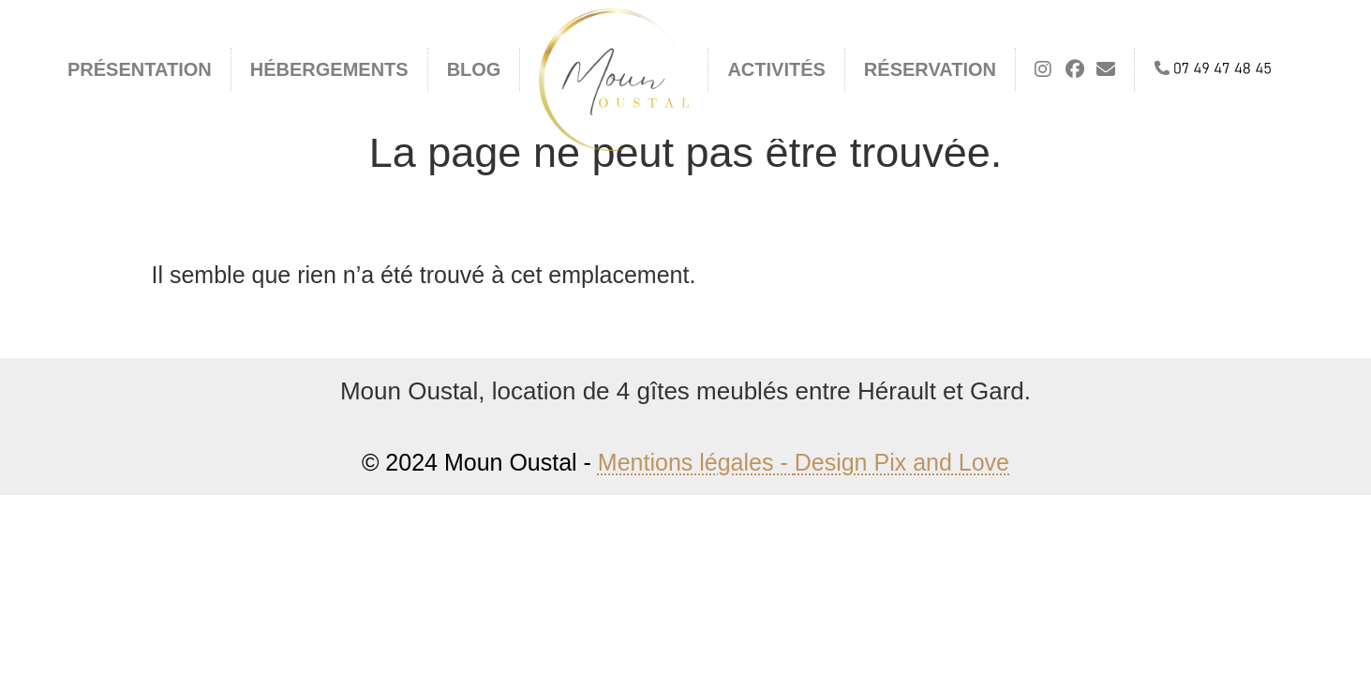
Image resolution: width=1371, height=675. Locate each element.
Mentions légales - (696, 462)
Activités (776, 69)
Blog (474, 69)
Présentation (139, 69)
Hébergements (329, 69)
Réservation (930, 69)
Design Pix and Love (902, 462)
